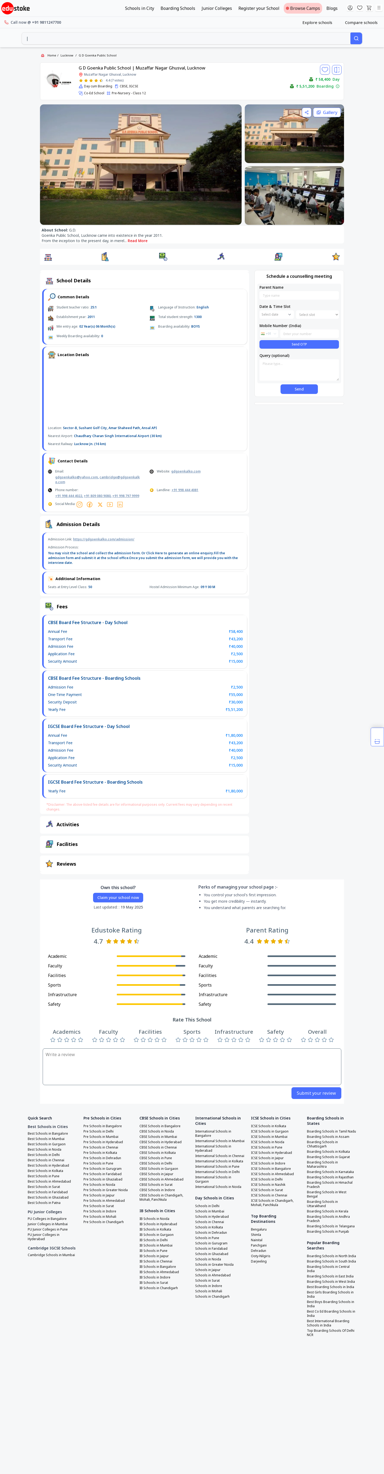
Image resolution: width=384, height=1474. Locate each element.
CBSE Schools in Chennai (158, 1147)
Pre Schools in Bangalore (102, 1126)
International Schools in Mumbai (220, 1141)
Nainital (256, 1240)
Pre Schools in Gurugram (102, 1169)
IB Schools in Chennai (155, 1261)
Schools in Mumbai (209, 1211)
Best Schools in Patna (44, 1203)
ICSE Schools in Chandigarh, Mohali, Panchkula (272, 1203)
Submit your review (316, 1093)
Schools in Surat (207, 1280)
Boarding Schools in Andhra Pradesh (328, 1219)
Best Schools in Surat (44, 1187)
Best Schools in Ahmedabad (49, 1181)
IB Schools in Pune (153, 1251)
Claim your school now (118, 897)
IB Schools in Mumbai (156, 1245)
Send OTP (299, 344)
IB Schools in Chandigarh (158, 1288)
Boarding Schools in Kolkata (328, 1152)
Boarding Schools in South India (331, 1261)
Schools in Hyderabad (212, 1217)
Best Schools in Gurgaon (47, 1144)
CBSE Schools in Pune (155, 1158)
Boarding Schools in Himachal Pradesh (330, 1184)
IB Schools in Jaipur (154, 1256)
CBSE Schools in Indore (157, 1190)
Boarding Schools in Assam (328, 1137)
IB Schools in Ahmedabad (159, 1272)
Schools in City (139, 8)
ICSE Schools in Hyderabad (271, 1153)
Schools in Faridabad (211, 1249)
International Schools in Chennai (219, 1156)
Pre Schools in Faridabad (102, 1174)
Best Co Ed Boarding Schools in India (331, 1313)
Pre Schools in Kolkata (100, 1153)
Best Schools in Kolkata (45, 1171)
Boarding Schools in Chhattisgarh (322, 1144)
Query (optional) (274, 355)
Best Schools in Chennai (46, 1160)
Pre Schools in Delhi (98, 1131)
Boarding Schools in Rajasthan (330, 1177)
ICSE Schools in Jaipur (267, 1158)
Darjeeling (259, 1261)
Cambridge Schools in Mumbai (51, 1255)
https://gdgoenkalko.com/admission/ (103, 539)
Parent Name (271, 287)
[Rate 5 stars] (101, 80)
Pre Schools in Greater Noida (105, 1190)
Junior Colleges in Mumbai (48, 1224)
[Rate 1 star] (81, 80)
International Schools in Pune (217, 1166)
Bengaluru (259, 1229)
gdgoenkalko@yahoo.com (76, 477)
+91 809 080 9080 (97, 496)
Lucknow (67, 55)
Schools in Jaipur (208, 1270)
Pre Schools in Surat (98, 1206)
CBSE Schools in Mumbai (158, 1137)
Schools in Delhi (207, 1206)
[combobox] (186, 38)
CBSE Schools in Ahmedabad (161, 1179)
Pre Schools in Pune (98, 1163)
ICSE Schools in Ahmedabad (272, 1174)
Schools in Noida (208, 1259)
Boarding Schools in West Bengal (326, 1194)
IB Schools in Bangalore (157, 1267)
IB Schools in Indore (154, 1277)
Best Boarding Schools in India (330, 1287)
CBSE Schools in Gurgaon (158, 1169)
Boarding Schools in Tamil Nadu (331, 1131)
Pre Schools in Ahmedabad (104, 1201)
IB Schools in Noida (154, 1219)
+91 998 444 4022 (68, 496)
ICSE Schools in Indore (268, 1163)
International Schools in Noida (218, 1187)
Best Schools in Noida (44, 1149)
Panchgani (259, 1245)
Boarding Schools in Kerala (327, 1211)
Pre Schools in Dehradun (102, 1158)
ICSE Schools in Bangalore (271, 1169)
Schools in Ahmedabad (213, 1275)
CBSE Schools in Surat (156, 1185)
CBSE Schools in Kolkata (157, 1153)
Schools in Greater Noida (214, 1265)
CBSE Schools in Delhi (155, 1163)
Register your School (258, 8)
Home (51, 55)
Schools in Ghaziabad (211, 1254)
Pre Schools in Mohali (99, 1217)
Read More (137, 240)
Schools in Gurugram (211, 1243)
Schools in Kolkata (209, 1227)
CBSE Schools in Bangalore (160, 1126)
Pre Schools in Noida (99, 1185)
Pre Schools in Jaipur (99, 1195)
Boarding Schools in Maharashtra (322, 1164)
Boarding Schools (178, 8)
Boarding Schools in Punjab (328, 1231)
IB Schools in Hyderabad (158, 1224)
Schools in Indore (208, 1286)
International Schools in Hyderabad (213, 1148)
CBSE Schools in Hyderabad (160, 1142)
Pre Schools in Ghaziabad (102, 1179)
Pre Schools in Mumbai (100, 1137)
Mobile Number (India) (280, 325)
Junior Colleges (217, 8)
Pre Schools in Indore (99, 1211)
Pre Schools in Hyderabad (103, 1142)
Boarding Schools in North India (331, 1256)
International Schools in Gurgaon (213, 1179)
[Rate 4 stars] (96, 80)
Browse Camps (303, 8)
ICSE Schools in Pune (266, 1147)
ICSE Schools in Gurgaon (270, 1131)
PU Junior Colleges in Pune (48, 1229)
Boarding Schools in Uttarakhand (322, 1204)
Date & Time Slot (274, 306)
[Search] (356, 38)
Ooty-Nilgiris (260, 1256)
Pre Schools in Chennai (100, 1147)
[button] (48, 256)
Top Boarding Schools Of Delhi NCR (330, 1333)
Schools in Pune (207, 1238)
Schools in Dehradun (211, 1233)
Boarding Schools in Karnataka (330, 1172)
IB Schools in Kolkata (155, 1229)
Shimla (256, 1235)
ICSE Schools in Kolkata (268, 1126)
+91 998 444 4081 (184, 490)
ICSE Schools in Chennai (269, 1195)
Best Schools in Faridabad (48, 1192)
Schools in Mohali (208, 1291)
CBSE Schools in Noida (156, 1131)
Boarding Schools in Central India (328, 1269)
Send (299, 389)
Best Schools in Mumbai (46, 1139)
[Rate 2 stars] (86, 80)
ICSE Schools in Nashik (268, 1185)
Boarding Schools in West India (331, 1282)
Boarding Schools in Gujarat (328, 1157)
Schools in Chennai (209, 1222)
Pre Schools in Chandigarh (103, 1222)
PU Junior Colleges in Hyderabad (43, 1237)
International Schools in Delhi (217, 1172)
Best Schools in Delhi (44, 1155)
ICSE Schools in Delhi (267, 1179)
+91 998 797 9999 (125, 496)
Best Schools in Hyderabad (48, 1165)
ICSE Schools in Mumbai (269, 1137)
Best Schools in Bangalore (48, 1133)
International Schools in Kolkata (219, 1161)
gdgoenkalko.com (186, 471)
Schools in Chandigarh (212, 1296)
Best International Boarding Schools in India (328, 1323)
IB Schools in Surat (153, 1283)
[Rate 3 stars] (91, 80)
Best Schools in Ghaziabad (48, 1197)
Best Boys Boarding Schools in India (330, 1304)
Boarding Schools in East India (330, 1276)
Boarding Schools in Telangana (331, 1226)
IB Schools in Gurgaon (156, 1235)
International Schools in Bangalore (213, 1133)
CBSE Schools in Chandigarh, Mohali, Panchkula (161, 1197)
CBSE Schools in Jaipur (156, 1174)
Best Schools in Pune (43, 1176)
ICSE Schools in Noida (267, 1142)
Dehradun (258, 1251)
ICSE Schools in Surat (267, 1190)
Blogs (332, 8)
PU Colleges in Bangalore (47, 1219)
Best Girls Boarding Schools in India (330, 1294)
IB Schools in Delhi (153, 1240)
